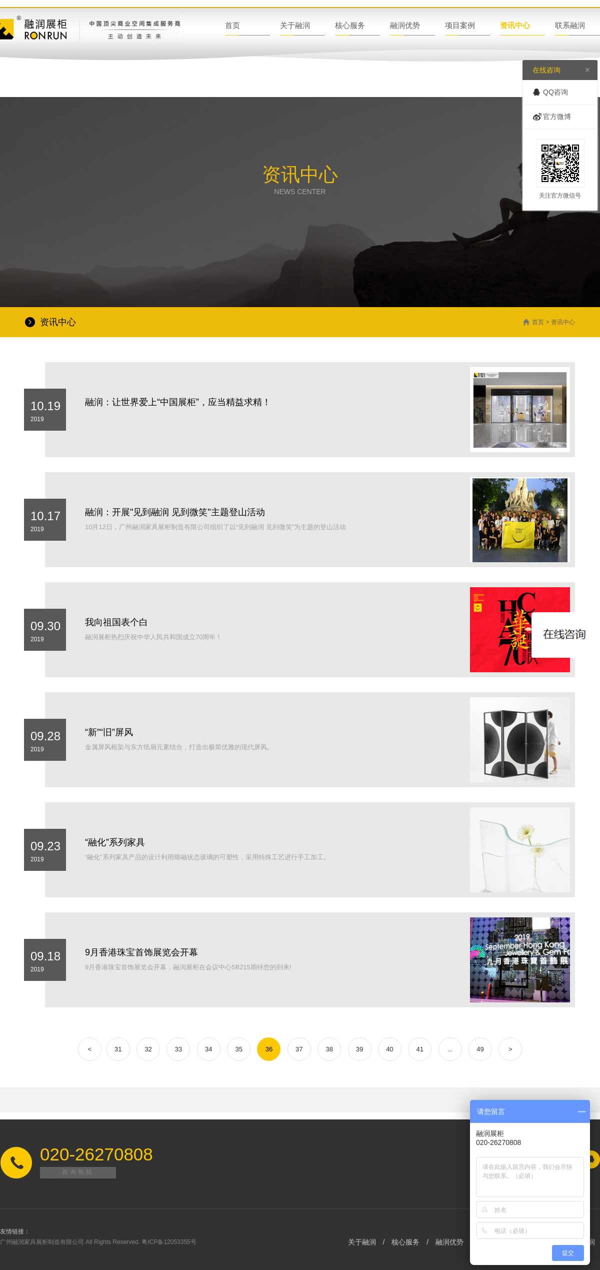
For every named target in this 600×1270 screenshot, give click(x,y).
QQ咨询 (555, 92)
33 (178, 1049)
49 (480, 1049)
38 (329, 1049)
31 (118, 1049)
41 (419, 1049)
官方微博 (557, 117)
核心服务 (350, 25)
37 (299, 1049)
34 (208, 1049)
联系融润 (570, 25)
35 (238, 1049)
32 (148, 1049)
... (450, 1049)
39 (359, 1049)
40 (389, 1049)
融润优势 (405, 25)
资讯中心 (515, 25)
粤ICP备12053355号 (169, 1241)
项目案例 (460, 25)
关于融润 (295, 25)
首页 (232, 25)
